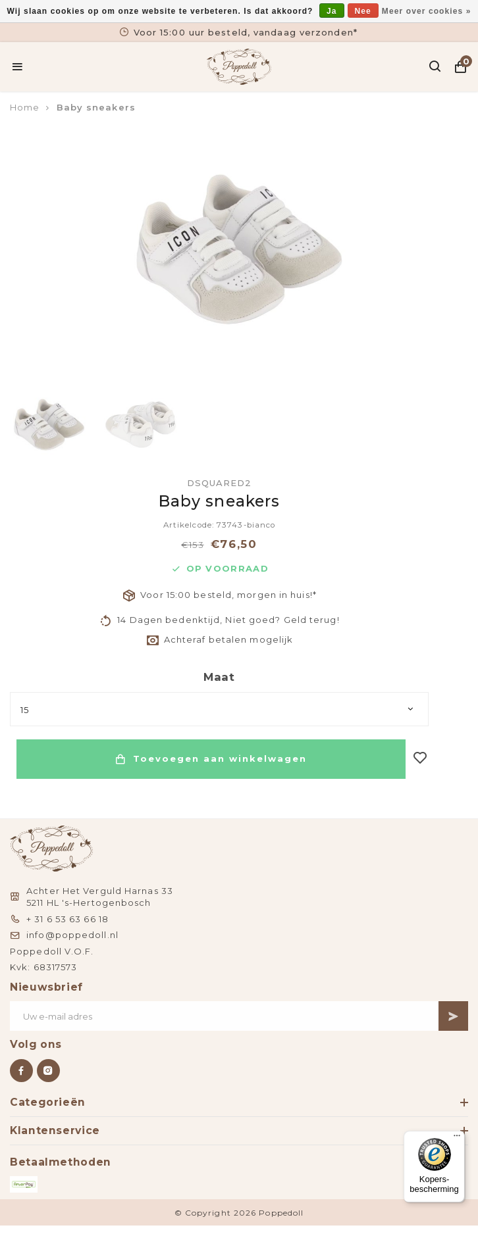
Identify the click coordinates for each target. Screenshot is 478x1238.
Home (25, 107)
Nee (363, 11)
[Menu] (457, 1139)
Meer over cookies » (426, 11)
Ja (332, 11)
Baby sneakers (96, 107)
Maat (219, 676)
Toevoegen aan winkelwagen (211, 759)
